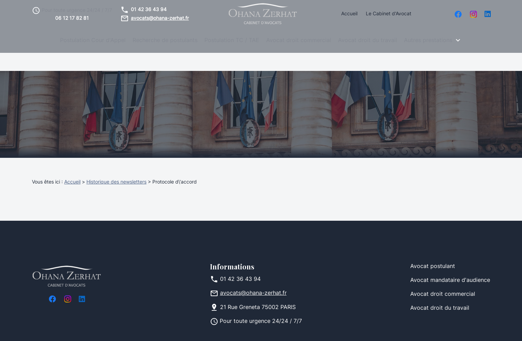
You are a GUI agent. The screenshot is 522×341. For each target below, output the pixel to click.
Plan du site (258, 328)
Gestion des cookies (308, 328)
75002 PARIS (258, 289)
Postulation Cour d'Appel (93, 40)
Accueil (349, 14)
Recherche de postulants (165, 40)
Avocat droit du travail (367, 40)
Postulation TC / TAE (231, 40)
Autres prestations (428, 40)
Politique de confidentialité (199, 328)
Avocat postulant (432, 248)
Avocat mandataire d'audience (450, 262)
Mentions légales (133, 328)
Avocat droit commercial (298, 40)
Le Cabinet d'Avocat (388, 14)
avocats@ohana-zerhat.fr (160, 18)
